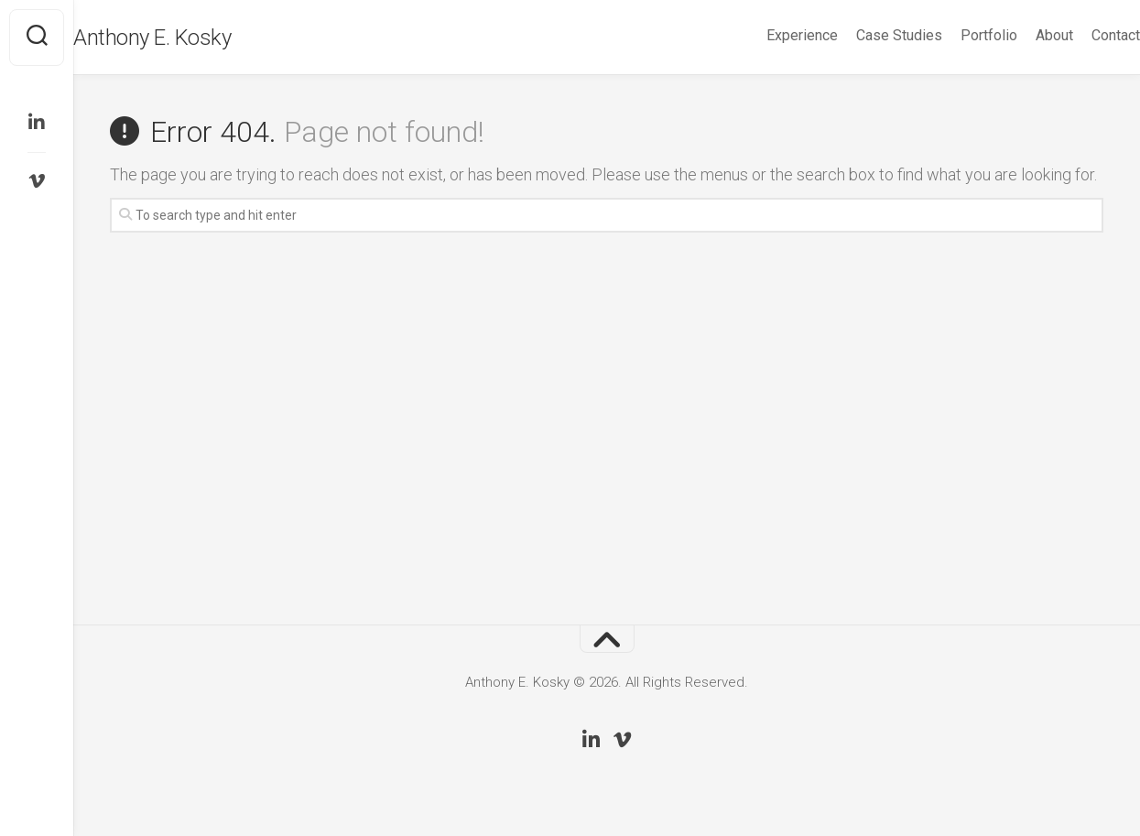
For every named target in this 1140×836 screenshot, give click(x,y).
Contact (1079, 35)
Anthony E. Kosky (188, 37)
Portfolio (952, 35)
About (1018, 35)
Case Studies (863, 35)
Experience (765, 35)
